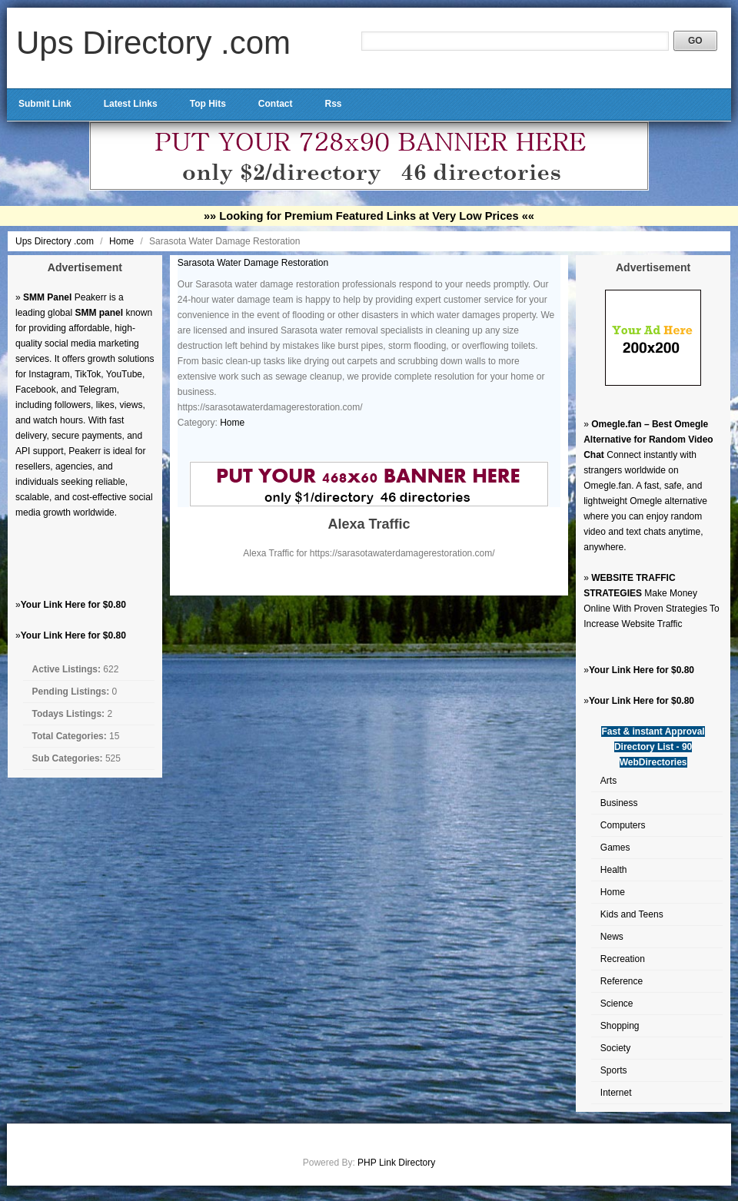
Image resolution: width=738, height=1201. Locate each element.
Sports (613, 1070)
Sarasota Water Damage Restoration (253, 262)
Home (122, 241)
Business (619, 803)
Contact (275, 103)
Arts (608, 780)
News (611, 936)
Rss (332, 103)
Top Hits (208, 103)
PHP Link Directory (396, 1162)
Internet (616, 1092)
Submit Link (44, 103)
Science (616, 1003)
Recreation (622, 959)
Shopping (620, 1025)
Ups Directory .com (153, 43)
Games (615, 847)
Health (613, 869)
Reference (621, 981)
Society (615, 1048)
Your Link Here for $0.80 (73, 604)
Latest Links (131, 103)
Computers (623, 825)
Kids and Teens (631, 914)
